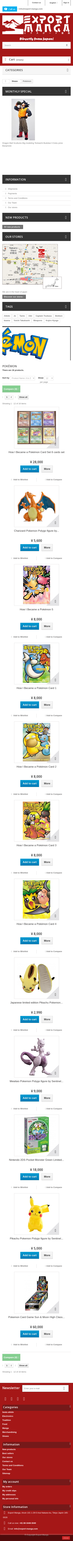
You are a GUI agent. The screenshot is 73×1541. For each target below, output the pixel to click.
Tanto (22, 316)
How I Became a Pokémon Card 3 (36, 845)
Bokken (58, 316)
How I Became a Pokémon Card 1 (36, 688)
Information (15, 179)
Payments (12, 193)
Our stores (12, 207)
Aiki (30, 316)
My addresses (9, 1494)
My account (11, 1481)
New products (16, 217)
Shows (15, 81)
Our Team (12, 203)
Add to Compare (54, 479)
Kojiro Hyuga (52, 320)
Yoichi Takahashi (22, 320)
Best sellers (8, 1453)
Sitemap (6, 1473)
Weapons (37, 320)
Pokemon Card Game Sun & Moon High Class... (36, 1317)
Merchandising (9, 1432)
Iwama (7, 320)
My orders (7, 1486)
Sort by (5, 378)
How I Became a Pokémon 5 (36, 609)
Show (41, 378)
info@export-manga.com (31, 9)
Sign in (66, 3)
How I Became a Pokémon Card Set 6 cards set (36, 452)
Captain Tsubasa (44, 316)
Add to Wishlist (20, 479)
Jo (15, 316)
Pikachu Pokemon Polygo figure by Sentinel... (36, 1238)
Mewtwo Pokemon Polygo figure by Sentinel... (36, 1081)
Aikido (7, 316)
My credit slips (9, 1490)
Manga (5, 1428)
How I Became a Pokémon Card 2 (36, 766)
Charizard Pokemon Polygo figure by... (36, 530)
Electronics (7, 1416)
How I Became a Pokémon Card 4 (36, 924)
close (66, 1538)
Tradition (6, 1420)
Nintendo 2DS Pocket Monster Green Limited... (36, 1159)
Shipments (12, 189)
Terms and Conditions (17, 198)
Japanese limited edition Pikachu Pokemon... (36, 1002)
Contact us (36, 3)
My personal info (10, 1498)
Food (4, 1424)
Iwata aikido (8, 1412)
